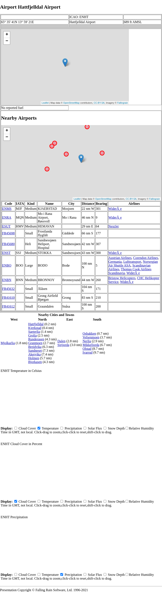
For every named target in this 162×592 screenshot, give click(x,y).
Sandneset (35, 350)
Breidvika (35, 347)
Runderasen (36, 339)
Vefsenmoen (90, 337)
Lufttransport (132, 261)
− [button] (6, 41)
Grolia (32, 335)
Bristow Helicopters (121, 278)
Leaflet (45, 103)
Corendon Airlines (145, 258)
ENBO (6, 265)
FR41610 (8, 297)
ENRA (6, 217)
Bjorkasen (35, 362)
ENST (6, 253)
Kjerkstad (34, 328)
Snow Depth (116, 428)
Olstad (86, 348)
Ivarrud (87, 352)
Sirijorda (63, 345)
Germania (115, 261)
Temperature (50, 428)
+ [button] (6, 35)
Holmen (33, 358)
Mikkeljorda (90, 345)
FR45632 (8, 289)
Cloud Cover (27, 428)
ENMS (6, 208)
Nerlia (86, 341)
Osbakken (89, 333)
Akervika (34, 354)
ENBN (6, 280)
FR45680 (8, 244)
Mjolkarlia (8, 343)
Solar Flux (95, 428)
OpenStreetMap (71, 103)
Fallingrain (122, 103)
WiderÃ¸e (115, 208)
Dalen (61, 341)
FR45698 (8, 233)
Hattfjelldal (36, 324)
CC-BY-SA (99, 103)
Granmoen (35, 343)
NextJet (113, 226)
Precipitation (73, 428)
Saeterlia (34, 331)
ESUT (6, 226)
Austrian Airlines (120, 258)
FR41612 (8, 306)
